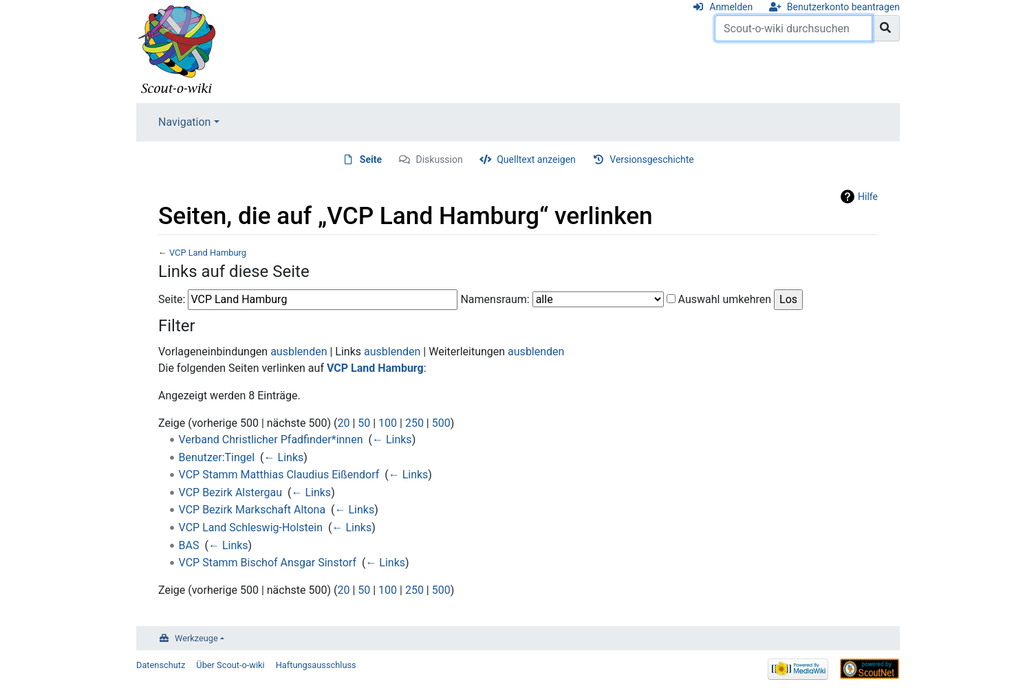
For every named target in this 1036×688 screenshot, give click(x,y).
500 (441, 423)
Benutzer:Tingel (217, 457)
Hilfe (868, 196)
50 (364, 423)
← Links (392, 439)
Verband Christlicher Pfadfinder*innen (271, 439)
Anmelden (731, 6)
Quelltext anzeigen (536, 159)
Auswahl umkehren (725, 299)
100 (387, 423)
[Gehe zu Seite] (886, 28)
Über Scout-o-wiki (230, 665)
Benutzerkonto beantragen (843, 6)
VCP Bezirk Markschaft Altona (252, 509)
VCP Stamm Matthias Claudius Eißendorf (279, 474)
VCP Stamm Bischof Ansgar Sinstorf (267, 562)
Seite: (171, 299)
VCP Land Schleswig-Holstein (251, 527)
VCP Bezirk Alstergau (230, 492)
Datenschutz (160, 665)
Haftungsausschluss (316, 665)
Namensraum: (494, 299)
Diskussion (439, 159)
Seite (371, 159)
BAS (189, 545)
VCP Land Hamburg (207, 252)
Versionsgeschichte (651, 159)
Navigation (184, 122)
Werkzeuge (196, 638)
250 (414, 423)
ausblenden (298, 351)
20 (343, 423)
